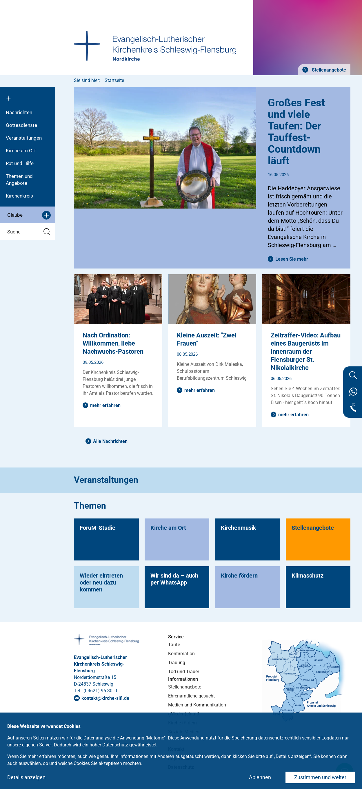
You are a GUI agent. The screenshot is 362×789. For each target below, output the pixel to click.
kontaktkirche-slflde (105, 698)
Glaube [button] (29, 215)
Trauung (176, 662)
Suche (29, 231)
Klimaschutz (307, 575)
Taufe (174, 644)
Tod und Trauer (183, 671)
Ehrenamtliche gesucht (191, 696)
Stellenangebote (328, 70)
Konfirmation (181, 653)
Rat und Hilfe (20, 163)
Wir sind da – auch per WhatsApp (174, 579)
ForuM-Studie (97, 527)
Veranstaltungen (24, 138)
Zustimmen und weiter (320, 777)
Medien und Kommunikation (197, 705)
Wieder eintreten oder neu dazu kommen (101, 582)
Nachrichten (19, 112)
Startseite (114, 80)
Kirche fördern (239, 575)
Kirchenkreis (19, 196)
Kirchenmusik (238, 527)
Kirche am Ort (21, 151)
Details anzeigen (26, 777)
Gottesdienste (21, 125)
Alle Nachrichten (110, 441)
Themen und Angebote (19, 179)
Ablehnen (260, 777)
